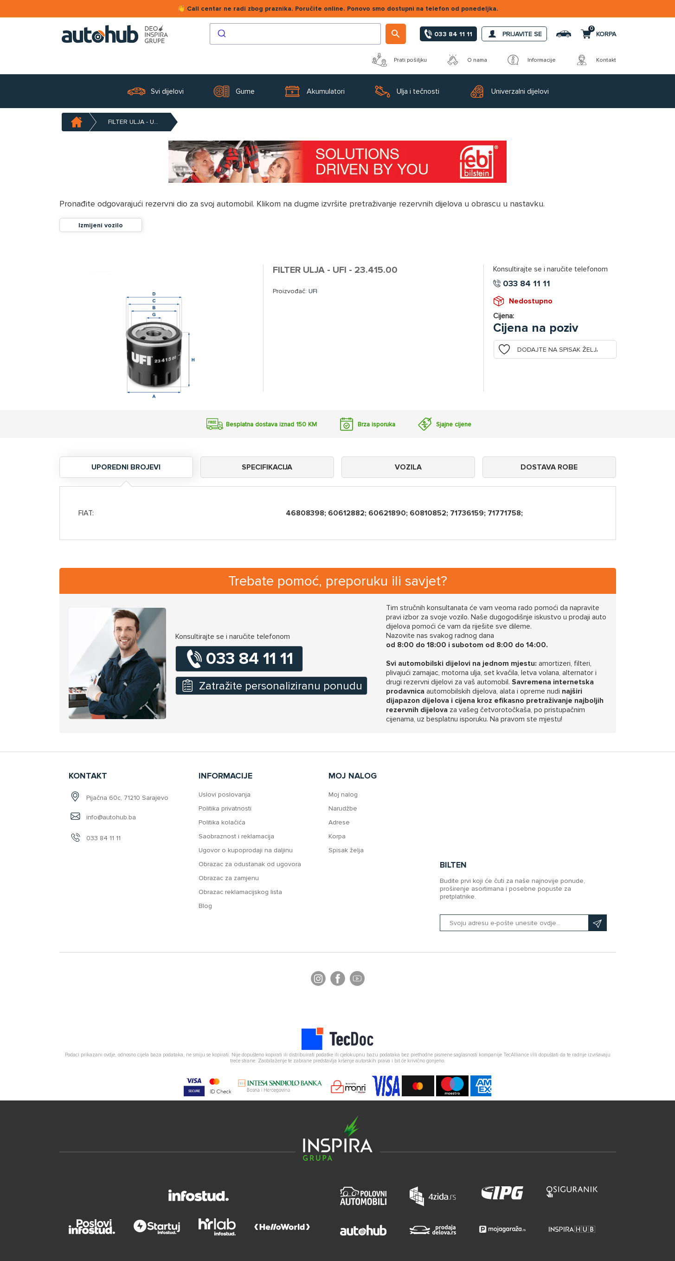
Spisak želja (346, 850)
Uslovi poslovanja (225, 794)
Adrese (339, 822)
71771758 (504, 513)
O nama (466, 59)
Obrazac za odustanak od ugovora (250, 864)
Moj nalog (343, 794)
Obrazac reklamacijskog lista (240, 892)
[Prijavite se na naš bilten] (523, 922)
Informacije (531, 59)
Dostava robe (549, 467)
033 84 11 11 (103, 838)
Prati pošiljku (399, 59)
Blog (205, 906)
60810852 (428, 513)
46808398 (305, 513)
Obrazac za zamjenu (229, 878)
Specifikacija (267, 467)
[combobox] (295, 34)
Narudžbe (342, 808)
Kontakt (595, 59)
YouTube (357, 980)
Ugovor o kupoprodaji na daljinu (246, 850)
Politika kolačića (222, 822)
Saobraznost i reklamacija (236, 836)
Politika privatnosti (225, 808)
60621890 (387, 513)
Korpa (337, 836)
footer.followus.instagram (318, 980)
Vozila (408, 467)
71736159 (467, 513)
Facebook (338, 980)
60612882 (346, 513)
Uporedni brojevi (126, 467)
